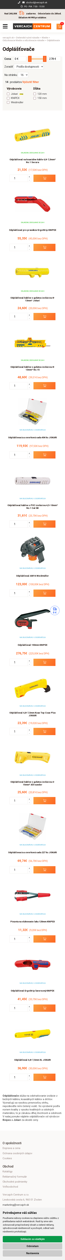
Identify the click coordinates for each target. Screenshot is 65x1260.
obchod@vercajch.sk (36, 2)
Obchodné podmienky (15, 1181)
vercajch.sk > (9, 37)
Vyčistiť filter (30, 82)
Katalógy (7, 1171)
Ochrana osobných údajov (17, 1153)
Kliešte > (46, 37)
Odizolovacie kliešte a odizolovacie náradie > (24, 40)
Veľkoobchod (10, 1186)
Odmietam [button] (33, 1246)
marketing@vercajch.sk (16, 1204)
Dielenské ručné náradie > (28, 37)
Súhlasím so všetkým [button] (32, 1239)
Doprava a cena (11, 1148)
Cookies (7, 1158)
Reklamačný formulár (15, 1176)
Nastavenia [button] (32, 1253)
